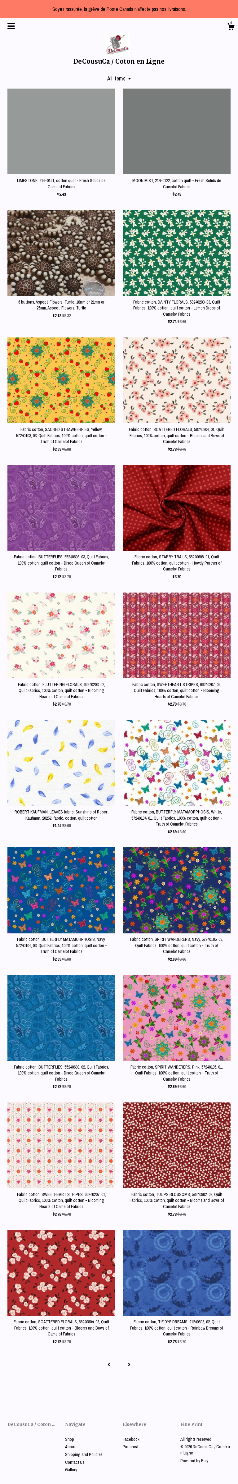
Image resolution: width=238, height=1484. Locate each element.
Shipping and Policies (84, 1454)
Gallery (71, 1470)
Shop (69, 1439)
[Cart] (230, 27)
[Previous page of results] (108, 1365)
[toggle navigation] (11, 26)
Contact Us (74, 1462)
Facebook (131, 1439)
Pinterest (130, 1447)
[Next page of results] (129, 1365)
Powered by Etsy (194, 1460)
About (70, 1447)
